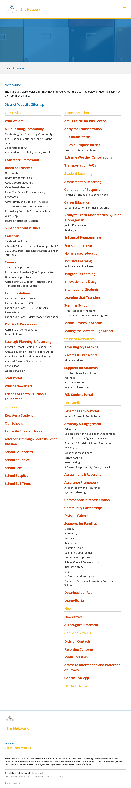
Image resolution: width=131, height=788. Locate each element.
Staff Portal (38, 776)
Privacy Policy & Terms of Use (17, 776)
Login (49, 776)
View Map (9, 743)
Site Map (60, 776)
